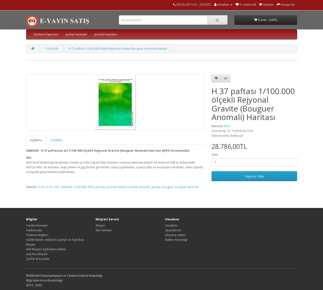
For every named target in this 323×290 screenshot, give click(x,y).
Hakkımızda (34, 230)
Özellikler (56, 140)
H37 (56, 187)
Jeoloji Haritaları (76, 34)
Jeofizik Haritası (116, 187)
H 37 (49, 187)
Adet (215, 155)
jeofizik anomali (139, 187)
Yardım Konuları (37, 225)
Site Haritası (103, 230)
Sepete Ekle (254, 176)
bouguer (168, 187)
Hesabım (171, 225)
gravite (155, 187)
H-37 (41, 187)
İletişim (100, 225)
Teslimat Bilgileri (37, 235)
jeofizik (100, 187)
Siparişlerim (173, 230)
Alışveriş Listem (175, 235)
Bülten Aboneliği (176, 240)
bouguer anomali (186, 187)
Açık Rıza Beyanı (37, 254)
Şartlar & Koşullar (38, 259)
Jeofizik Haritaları (105, 34)
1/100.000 (51, 49)
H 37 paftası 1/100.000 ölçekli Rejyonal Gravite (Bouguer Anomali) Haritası (117, 49)
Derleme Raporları (46, 34)
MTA (227, 126)
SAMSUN (66, 187)
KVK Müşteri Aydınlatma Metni (46, 249)
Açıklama (36, 140)
